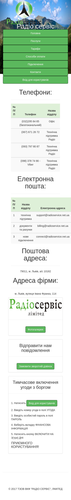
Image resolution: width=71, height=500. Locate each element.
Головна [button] (35, 33)
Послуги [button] (35, 41)
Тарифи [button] (35, 48)
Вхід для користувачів (35, 79)
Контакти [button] (35, 72)
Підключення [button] (35, 64)
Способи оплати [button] (35, 56)
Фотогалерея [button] (35, 329)
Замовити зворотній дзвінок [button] (35, 366)
